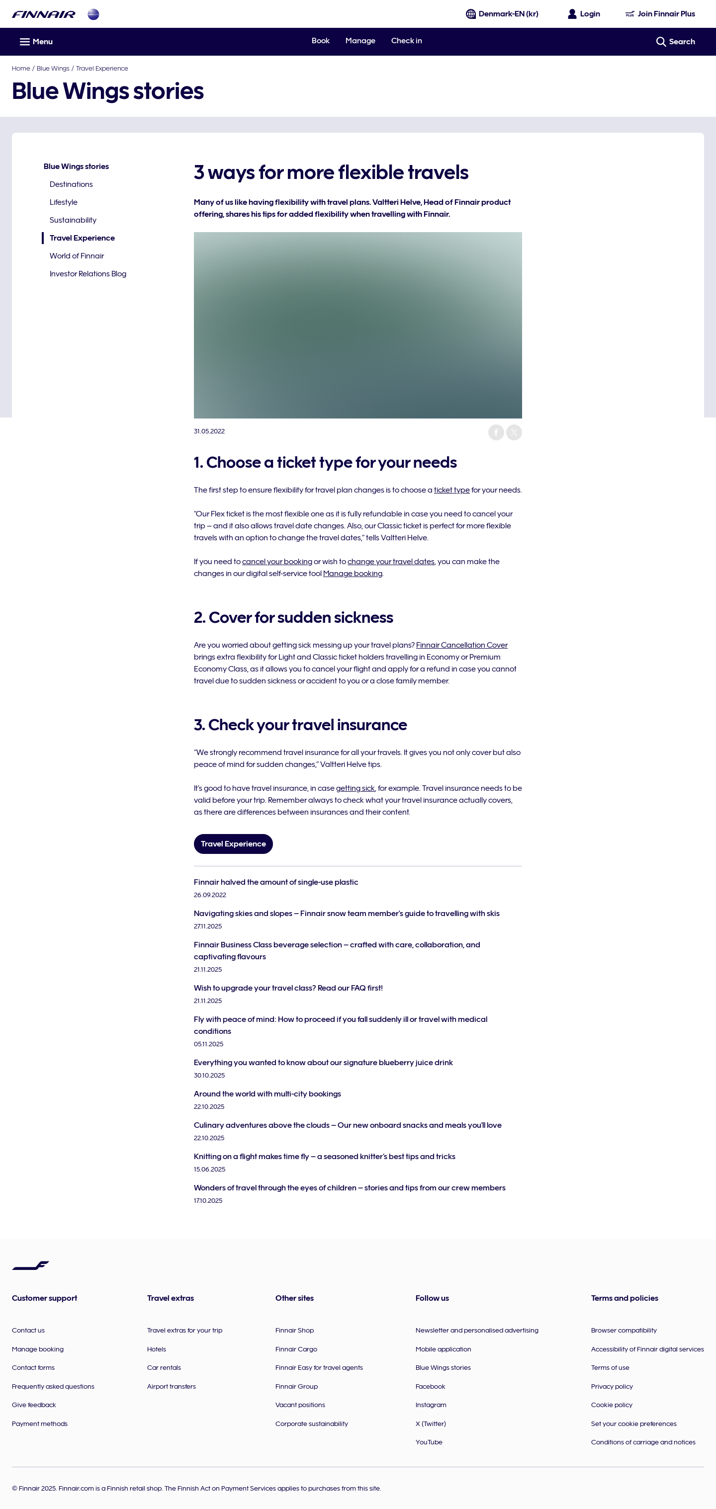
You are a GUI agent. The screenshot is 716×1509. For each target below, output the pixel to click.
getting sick (355, 788)
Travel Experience (102, 68)
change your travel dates (391, 561)
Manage (360, 40)
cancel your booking (277, 561)
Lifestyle (64, 202)
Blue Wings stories (76, 166)
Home (21, 68)
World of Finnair (77, 256)
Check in (406, 40)
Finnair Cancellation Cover (462, 645)
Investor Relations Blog (88, 273)
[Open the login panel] (584, 14)
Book (321, 40)
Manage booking (352, 573)
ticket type (452, 490)
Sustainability (73, 220)
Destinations (71, 184)
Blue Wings (53, 68)
